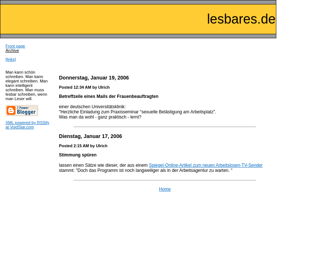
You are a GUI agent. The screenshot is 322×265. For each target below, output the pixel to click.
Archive (12, 50)
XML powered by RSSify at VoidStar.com (27, 124)
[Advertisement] (165, 55)
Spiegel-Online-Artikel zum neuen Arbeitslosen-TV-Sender (206, 165)
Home (165, 189)
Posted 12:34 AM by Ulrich (84, 87)
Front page (15, 46)
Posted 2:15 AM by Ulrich (83, 146)
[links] (11, 59)
